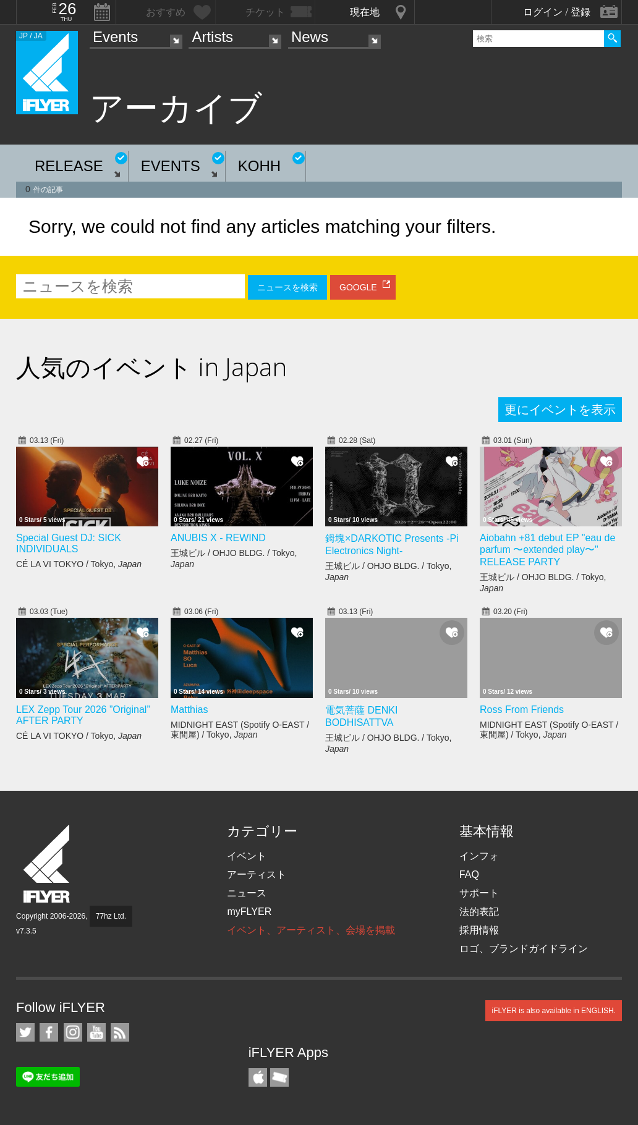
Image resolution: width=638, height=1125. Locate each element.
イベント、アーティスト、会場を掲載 (311, 930)
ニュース (246, 893)
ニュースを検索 (287, 287)
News (309, 36)
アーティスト (256, 874)
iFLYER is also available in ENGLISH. (553, 1010)
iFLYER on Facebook (49, 1032)
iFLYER (48, 864)
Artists (212, 36)
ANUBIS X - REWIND (218, 538)
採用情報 (479, 930)
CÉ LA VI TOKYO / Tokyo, (79, 564)
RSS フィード (120, 1032)
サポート (479, 893)
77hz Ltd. (111, 916)
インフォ (479, 856)
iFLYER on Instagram (73, 1032)
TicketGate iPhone (279, 1077)
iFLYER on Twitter (25, 1032)
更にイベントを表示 (560, 409)
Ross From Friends (522, 709)
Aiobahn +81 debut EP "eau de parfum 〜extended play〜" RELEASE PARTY (547, 550)
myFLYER (249, 911)
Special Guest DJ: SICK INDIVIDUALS (68, 543)
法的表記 (479, 911)
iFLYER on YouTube (96, 1032)
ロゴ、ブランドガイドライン (523, 948)
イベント (246, 856)
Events (115, 36)
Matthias (189, 709)
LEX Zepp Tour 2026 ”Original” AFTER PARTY (83, 715)
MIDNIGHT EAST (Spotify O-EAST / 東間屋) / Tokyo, (240, 729)
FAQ (469, 874)
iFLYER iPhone (258, 1077)
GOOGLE (358, 287)
